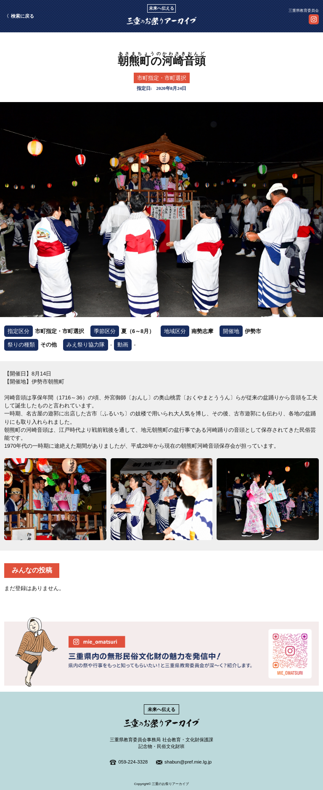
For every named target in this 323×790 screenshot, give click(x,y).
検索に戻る (22, 16)
